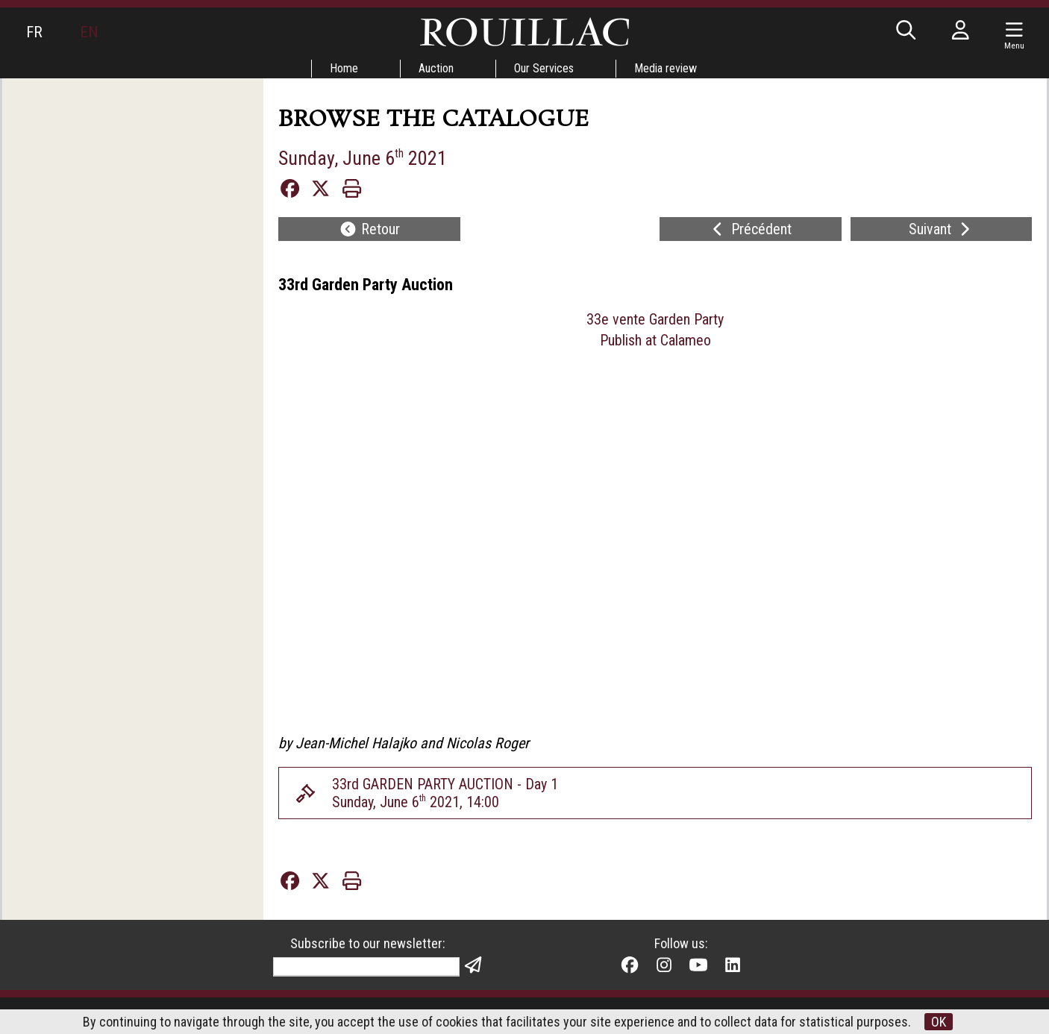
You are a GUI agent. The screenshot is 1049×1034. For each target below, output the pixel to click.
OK (938, 1022)
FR (34, 32)
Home (344, 68)
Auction (436, 68)
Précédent (750, 229)
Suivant (941, 229)
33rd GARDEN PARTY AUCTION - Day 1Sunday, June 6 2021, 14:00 (445, 793)
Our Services (544, 68)
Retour (369, 229)
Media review (665, 68)
